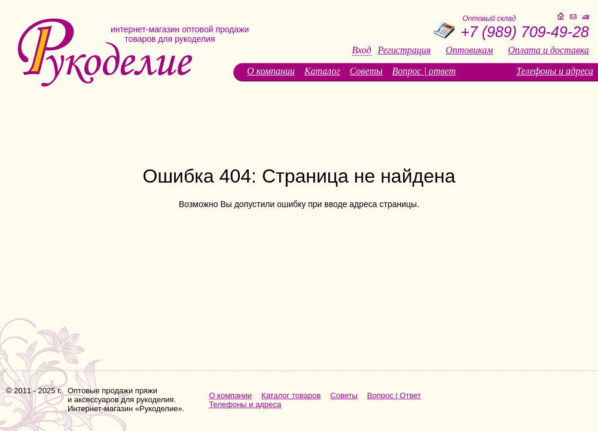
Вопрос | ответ (424, 71)
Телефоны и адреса (554, 71)
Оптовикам (469, 50)
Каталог (322, 71)
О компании (271, 71)
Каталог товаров (291, 395)
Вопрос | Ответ (394, 395)
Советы (366, 71)
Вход (361, 50)
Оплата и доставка (548, 50)
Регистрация (404, 50)
